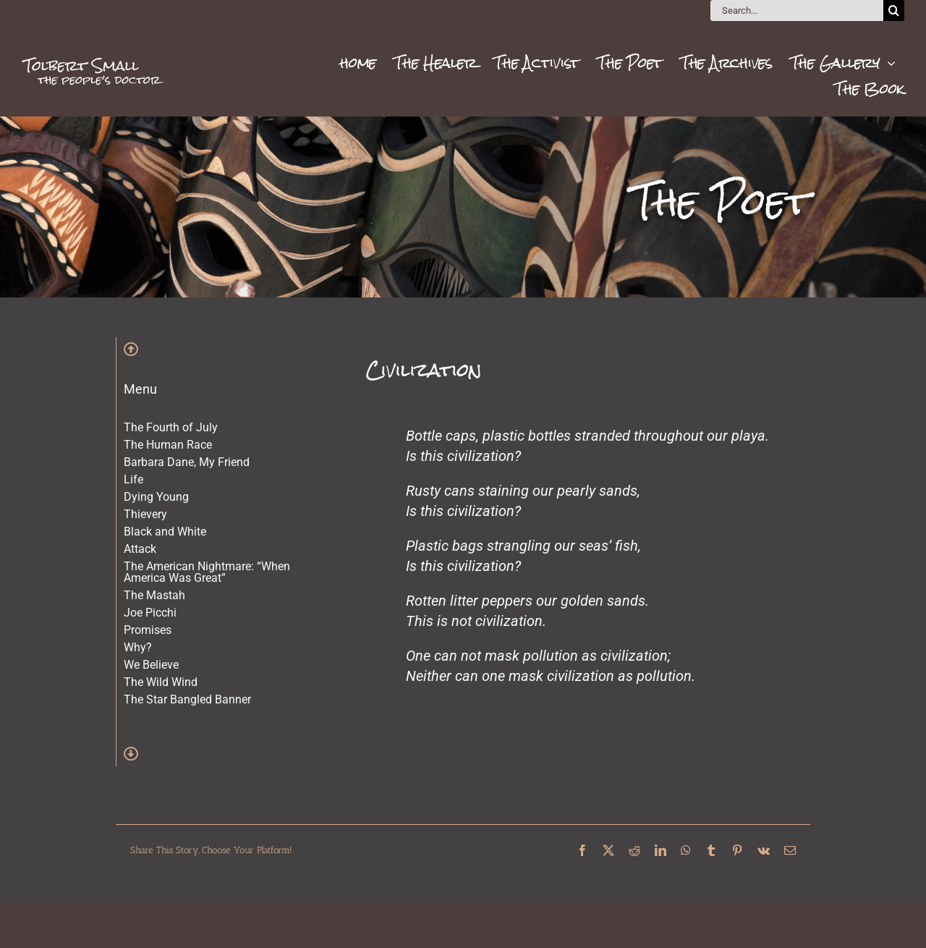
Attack (140, 549)
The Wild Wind (160, 682)
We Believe (151, 665)
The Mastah (154, 595)
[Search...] (796, 10)
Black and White (165, 531)
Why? (138, 647)
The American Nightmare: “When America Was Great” (207, 572)
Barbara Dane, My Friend (187, 462)
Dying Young (156, 497)
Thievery (145, 514)
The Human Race (168, 445)
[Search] (893, 10)
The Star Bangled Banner (187, 699)
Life (133, 479)
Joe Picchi (150, 612)
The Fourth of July (171, 427)
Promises (147, 630)
